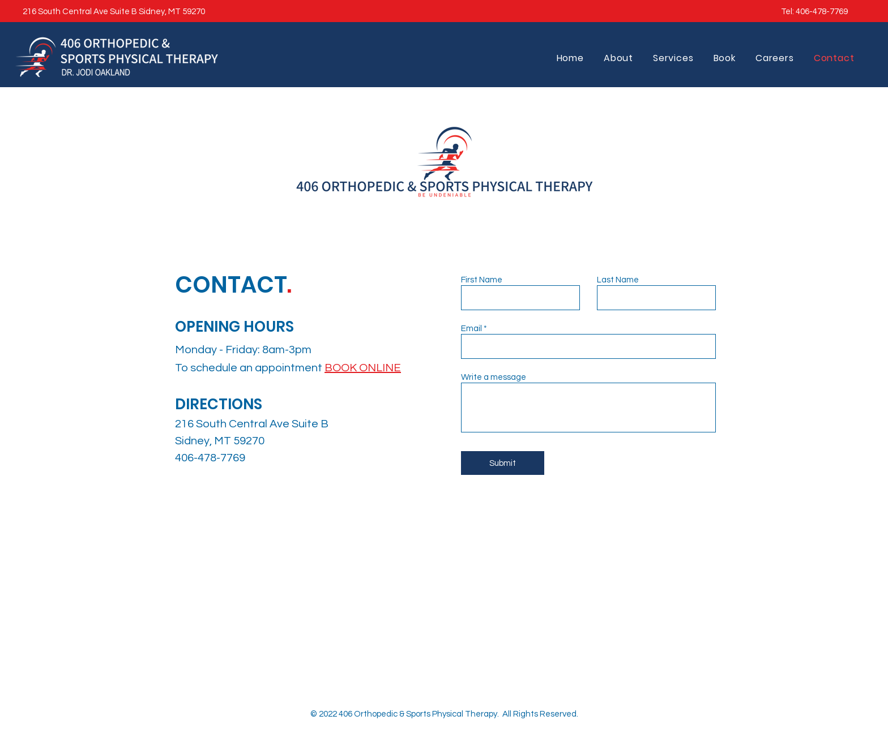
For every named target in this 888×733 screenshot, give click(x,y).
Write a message (493, 377)
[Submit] (502, 463)
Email (471, 328)
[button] (724, 58)
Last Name (618, 280)
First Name (481, 280)
